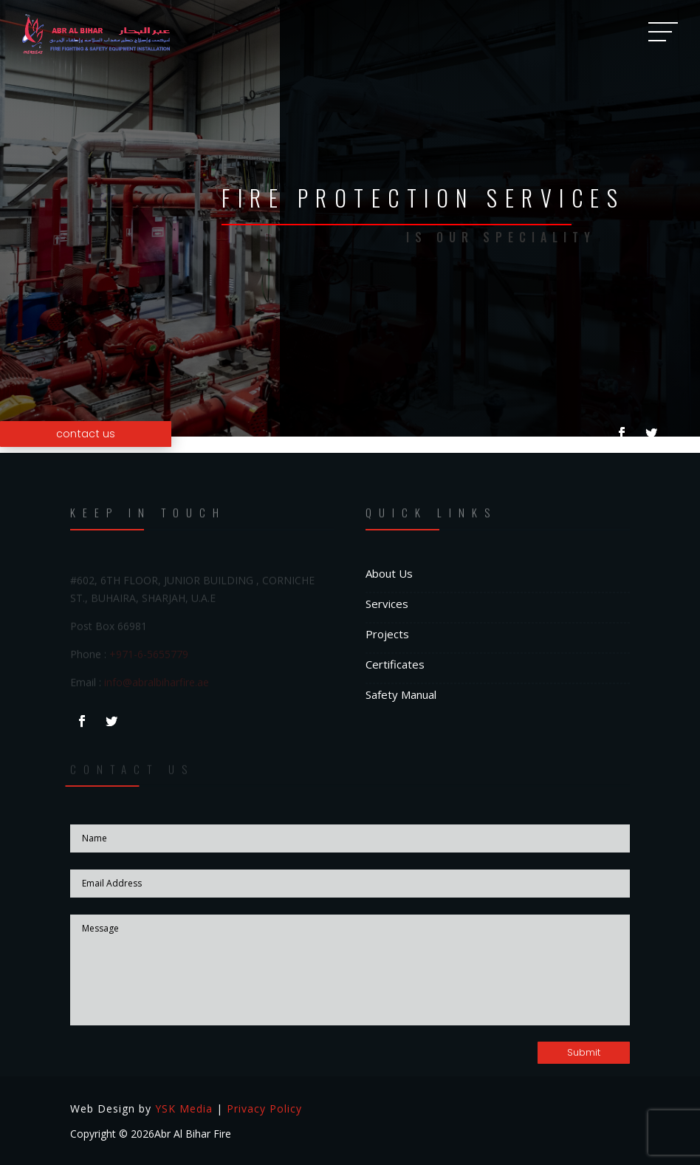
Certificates (395, 664)
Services (387, 603)
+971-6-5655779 (148, 655)
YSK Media (184, 1108)
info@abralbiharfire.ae (156, 683)
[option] (350, 218)
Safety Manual (401, 694)
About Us (389, 573)
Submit (583, 1052)
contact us (85, 433)
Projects (387, 633)
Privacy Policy (264, 1108)
